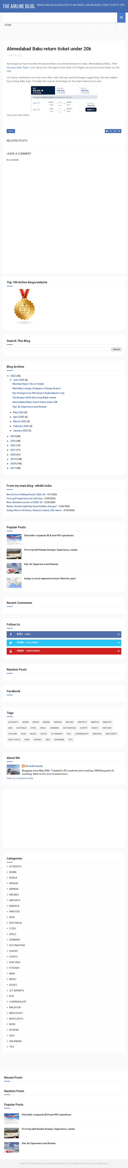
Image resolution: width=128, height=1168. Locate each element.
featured (107, 728)
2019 (13, 459)
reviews (38, 740)
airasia (46, 722)
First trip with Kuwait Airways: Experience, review (50, 550)
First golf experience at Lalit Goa (24, 498)
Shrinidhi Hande (34, 766)
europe (83, 728)
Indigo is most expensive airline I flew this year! (50, 578)
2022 (13, 445)
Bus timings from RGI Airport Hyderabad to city (38, 393)
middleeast (111, 734)
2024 (13, 436)
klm (69, 734)
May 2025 (18, 412)
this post (47, 774)
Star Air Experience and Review (29, 406)
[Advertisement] (64, 241)
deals (11, 131)
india (23, 734)
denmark (54, 728)
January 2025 (20, 430)
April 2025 (19, 417)
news (27, 740)
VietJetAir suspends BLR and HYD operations (49, 535)
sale (48, 740)
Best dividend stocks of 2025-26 (24, 502)
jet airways (57, 734)
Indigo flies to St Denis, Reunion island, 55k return (34, 510)
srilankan (59, 740)
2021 (13, 450)
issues (43, 734)
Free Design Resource (58, 1163)
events (95, 728)
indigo (33, 734)
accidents (13, 722)
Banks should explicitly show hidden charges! (32, 506)
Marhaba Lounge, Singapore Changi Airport (36, 388)
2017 (13, 468)
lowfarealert (81, 734)
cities (33, 728)
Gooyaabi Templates (97, 1163)
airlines (70, 722)
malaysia (97, 734)
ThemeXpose (38, 1163)
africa (36, 722)
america (95, 722)
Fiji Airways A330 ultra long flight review (34, 397)
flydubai (12, 734)
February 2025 (21, 426)
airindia (58, 722)
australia (21, 728)
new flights (14, 740)
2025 (13, 376)
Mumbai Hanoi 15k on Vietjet (28, 384)
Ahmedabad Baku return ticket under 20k (35, 402)
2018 (13, 463)
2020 (13, 454)
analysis (107, 722)
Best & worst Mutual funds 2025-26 (26, 494)
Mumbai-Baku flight (18, 67)
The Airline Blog (18, 6)
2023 (13, 441)
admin (25, 722)
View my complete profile (20, 778)
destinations (69, 728)
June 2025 (19, 380)
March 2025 (20, 421)
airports (82, 722)
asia (10, 728)
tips (70, 740)
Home (8, 25)
